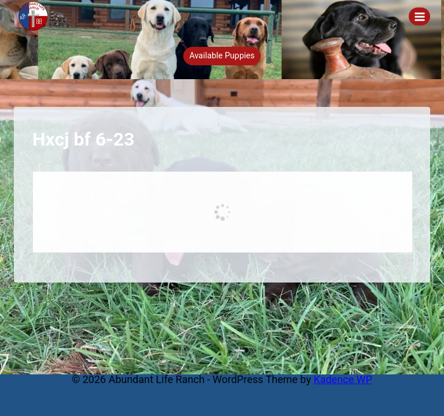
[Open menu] (419, 16)
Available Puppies (221, 56)
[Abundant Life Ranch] (38, 16)
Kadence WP (342, 379)
